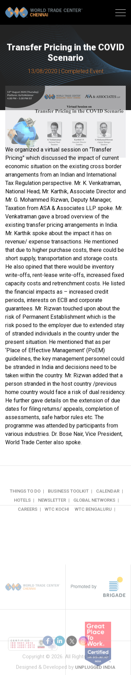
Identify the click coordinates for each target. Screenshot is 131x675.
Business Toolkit (68, 498)
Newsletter (52, 507)
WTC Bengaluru (93, 516)
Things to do (25, 498)
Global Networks (94, 507)
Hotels (22, 507)
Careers (27, 516)
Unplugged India (95, 670)
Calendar (107, 498)
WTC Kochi (57, 516)
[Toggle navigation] (120, 13)
